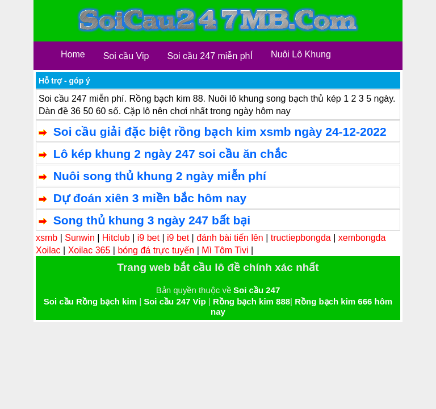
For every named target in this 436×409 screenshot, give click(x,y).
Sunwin (79, 238)
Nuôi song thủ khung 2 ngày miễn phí (159, 175)
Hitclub (116, 238)
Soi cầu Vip (126, 56)
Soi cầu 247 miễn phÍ (210, 56)
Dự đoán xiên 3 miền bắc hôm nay (149, 197)
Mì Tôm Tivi (225, 250)
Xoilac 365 (89, 250)
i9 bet (148, 238)
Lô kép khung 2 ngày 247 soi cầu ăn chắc (170, 153)
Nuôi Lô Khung (301, 54)
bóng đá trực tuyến (156, 250)
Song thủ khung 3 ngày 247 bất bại (151, 220)
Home (73, 54)
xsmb (46, 238)
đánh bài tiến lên (229, 238)
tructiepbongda (301, 238)
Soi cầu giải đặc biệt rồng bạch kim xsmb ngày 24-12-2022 (220, 131)
